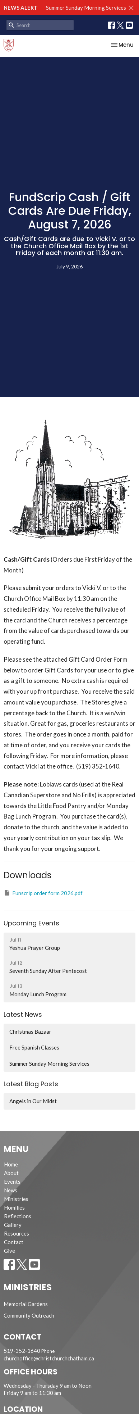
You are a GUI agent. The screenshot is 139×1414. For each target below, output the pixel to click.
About (11, 1173)
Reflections (17, 1216)
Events (12, 1181)
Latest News (23, 1014)
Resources (16, 1233)
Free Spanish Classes (34, 1047)
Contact (13, 1242)
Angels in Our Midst (33, 1101)
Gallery (13, 1225)
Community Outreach (29, 1315)
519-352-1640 (22, 1350)
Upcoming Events (31, 923)
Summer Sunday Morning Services (86, 7)
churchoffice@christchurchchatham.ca (49, 1358)
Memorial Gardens (26, 1304)
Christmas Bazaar (30, 1031)
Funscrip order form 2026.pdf (43, 892)
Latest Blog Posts (31, 1083)
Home (11, 1164)
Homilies (14, 1207)
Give (9, 1250)
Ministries (16, 1199)
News (10, 1190)
